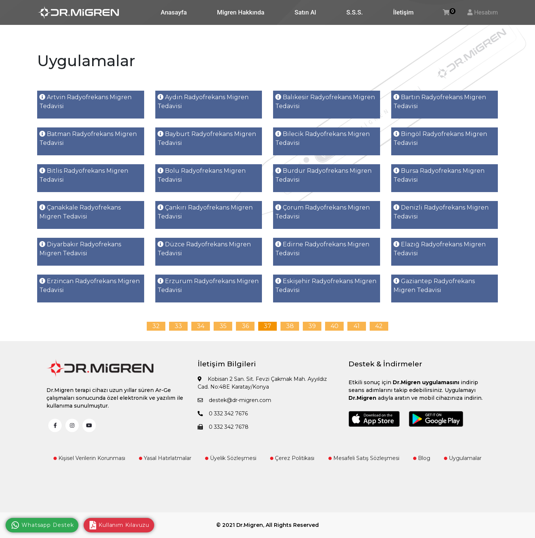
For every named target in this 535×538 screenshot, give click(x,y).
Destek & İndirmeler (385, 364)
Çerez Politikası (292, 458)
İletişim (403, 12)
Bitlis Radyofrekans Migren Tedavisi (83, 175)
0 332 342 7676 (223, 413)
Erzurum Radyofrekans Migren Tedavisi (208, 286)
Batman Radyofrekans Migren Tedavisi (88, 138)
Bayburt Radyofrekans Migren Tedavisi (207, 138)
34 (200, 326)
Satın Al (305, 12)
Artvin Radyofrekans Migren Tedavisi (85, 102)
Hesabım (486, 12)
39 (312, 326)
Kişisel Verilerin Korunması (89, 458)
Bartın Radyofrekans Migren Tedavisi (439, 102)
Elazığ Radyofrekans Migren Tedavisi (439, 249)
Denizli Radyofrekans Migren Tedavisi (441, 212)
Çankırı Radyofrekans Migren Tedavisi (205, 212)
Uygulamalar (463, 458)
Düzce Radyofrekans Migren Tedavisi (204, 249)
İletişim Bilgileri (227, 364)
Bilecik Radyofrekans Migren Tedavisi (322, 138)
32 (156, 326)
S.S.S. (354, 12)
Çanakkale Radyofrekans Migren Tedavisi (80, 212)
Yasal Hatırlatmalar (165, 458)
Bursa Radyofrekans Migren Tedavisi (438, 175)
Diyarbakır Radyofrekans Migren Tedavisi (80, 249)
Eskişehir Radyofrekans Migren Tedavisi (325, 286)
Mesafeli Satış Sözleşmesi (363, 458)
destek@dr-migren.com (234, 400)
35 (223, 326)
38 (290, 326)
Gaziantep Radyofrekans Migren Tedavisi (434, 286)
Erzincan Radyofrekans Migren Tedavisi (89, 286)
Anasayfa (174, 12)
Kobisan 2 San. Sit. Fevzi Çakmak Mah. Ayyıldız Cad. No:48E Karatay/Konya (262, 383)
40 (334, 326)
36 (245, 326)
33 (178, 326)
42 (379, 326)
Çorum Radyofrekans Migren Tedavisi (322, 212)
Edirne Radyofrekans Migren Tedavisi (322, 249)
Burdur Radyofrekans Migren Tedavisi (323, 175)
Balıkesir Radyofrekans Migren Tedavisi (325, 102)
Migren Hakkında (240, 12)
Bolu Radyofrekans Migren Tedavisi (202, 175)
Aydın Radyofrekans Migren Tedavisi (203, 102)
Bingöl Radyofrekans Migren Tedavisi (440, 138)
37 (267, 326)
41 (357, 326)
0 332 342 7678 (223, 427)
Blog (421, 458)
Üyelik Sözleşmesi (230, 458)
